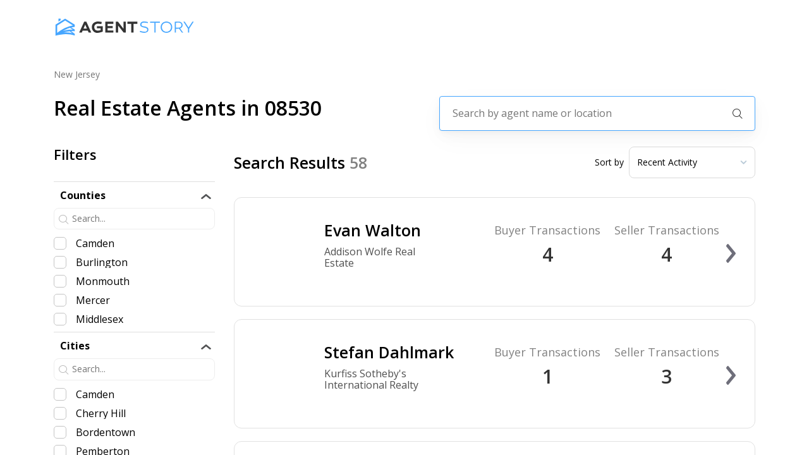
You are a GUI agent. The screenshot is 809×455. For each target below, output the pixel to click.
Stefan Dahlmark (389, 352)
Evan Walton (372, 230)
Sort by (609, 162)
